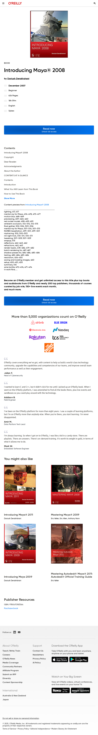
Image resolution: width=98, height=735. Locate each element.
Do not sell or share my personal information (21, 718)
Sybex (11, 111)
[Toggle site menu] (3, 3)
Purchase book (11, 608)
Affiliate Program (11, 670)
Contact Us (38, 650)
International (10, 690)
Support (37, 645)
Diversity (7, 678)
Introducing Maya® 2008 (37, 204)
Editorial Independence (40, 729)
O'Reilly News (9, 658)
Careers (6, 654)
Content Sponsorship (12, 682)
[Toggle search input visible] (95, 3)
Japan (6, 699)
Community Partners (12, 666)
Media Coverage (11, 662)
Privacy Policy (39, 658)
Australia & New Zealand (14, 695)
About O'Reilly (11, 645)
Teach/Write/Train (11, 650)
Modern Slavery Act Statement (64, 729)
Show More (9, 198)
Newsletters (38, 654)
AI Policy (37, 662)
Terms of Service (9, 729)
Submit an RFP (9, 674)
